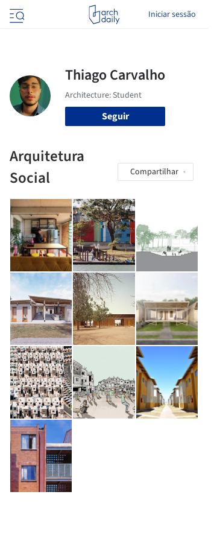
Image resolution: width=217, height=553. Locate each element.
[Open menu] (15, 14)
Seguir (115, 116)
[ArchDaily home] (104, 14)
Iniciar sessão (172, 14)
